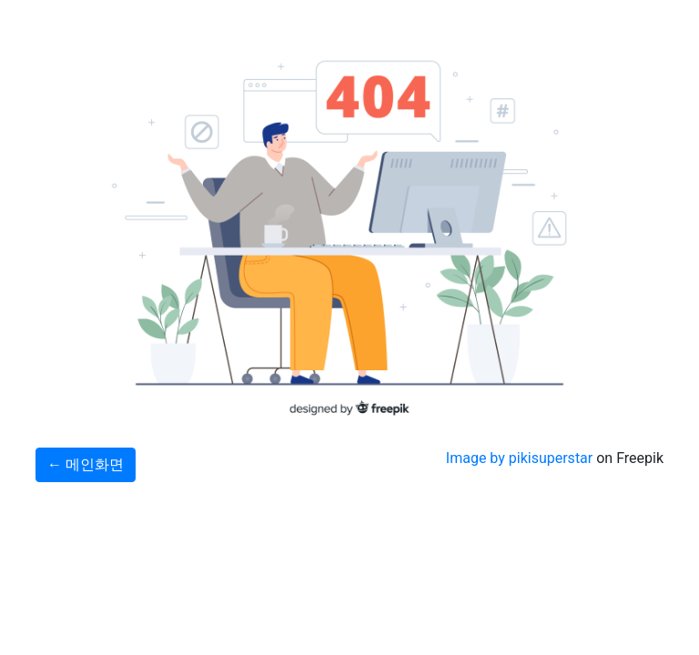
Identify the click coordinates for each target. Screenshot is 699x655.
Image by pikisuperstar (519, 458)
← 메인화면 (85, 464)
